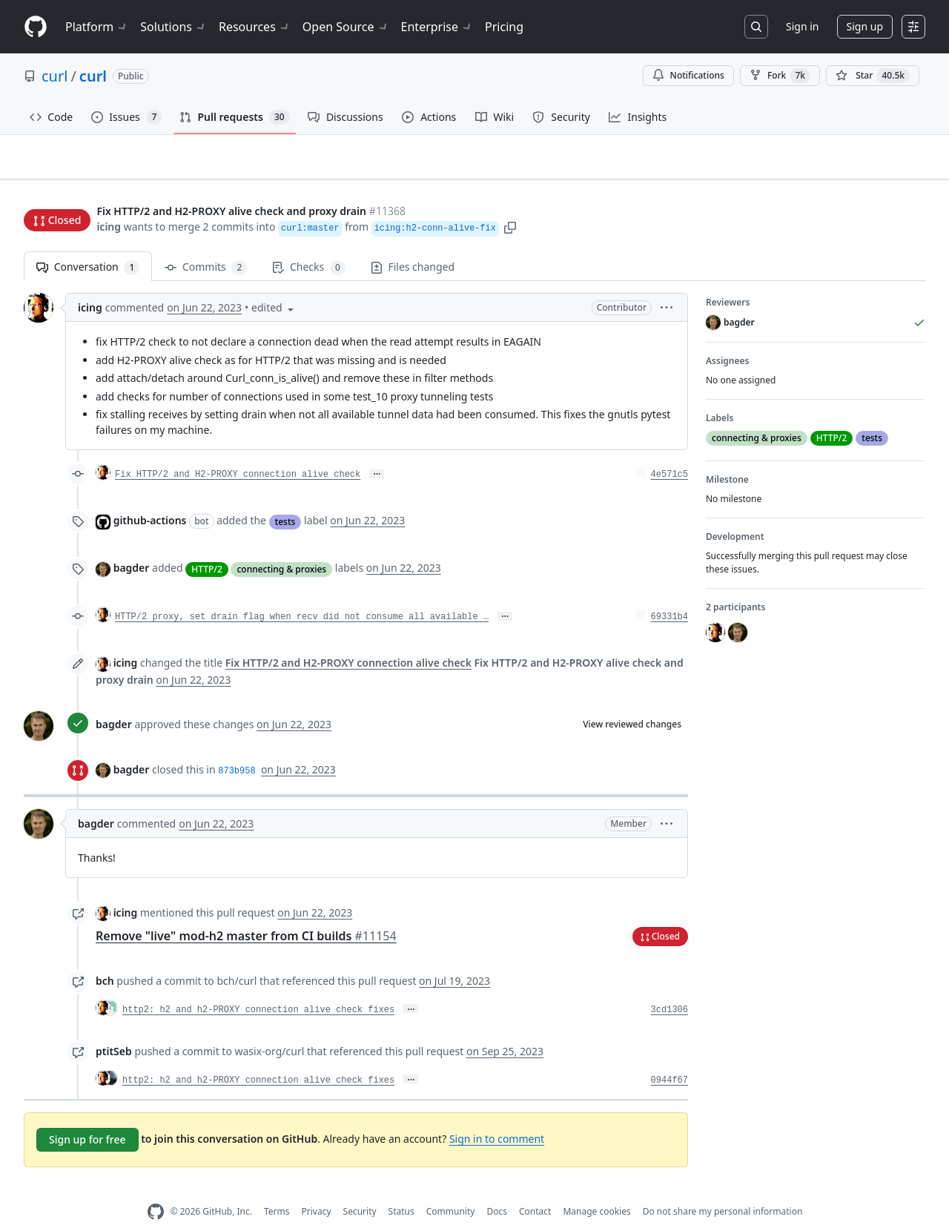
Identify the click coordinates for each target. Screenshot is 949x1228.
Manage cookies (596, 1188)
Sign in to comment (496, 1115)
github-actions (150, 497)
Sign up (865, 26)
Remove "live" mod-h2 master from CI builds (246, 913)
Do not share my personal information (723, 1188)
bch (105, 958)
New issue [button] (879, 167)
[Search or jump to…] (756, 27)
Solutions (173, 27)
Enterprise (437, 27)
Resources (255, 27)
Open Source (345, 27)
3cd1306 (669, 987)
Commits (206, 244)
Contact (535, 1188)
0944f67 (669, 1057)
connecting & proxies (281, 545)
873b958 (236, 747)
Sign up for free (87, 1116)
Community (450, 1188)
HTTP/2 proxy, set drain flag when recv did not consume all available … (302, 594)
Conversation (87, 244)
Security (360, 1188)
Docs (496, 1188)
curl (54, 76)
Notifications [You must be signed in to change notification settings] (688, 75)
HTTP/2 (206, 545)
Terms (277, 1188)
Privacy (316, 1188)
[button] (510, 198)
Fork (780, 75)
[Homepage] (35, 27)
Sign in (802, 26)
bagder (131, 545)
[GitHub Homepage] (156, 1189)
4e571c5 (669, 451)
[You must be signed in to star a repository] (872, 75)
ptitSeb (114, 1028)
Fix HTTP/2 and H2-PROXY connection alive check (237, 451)
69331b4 (669, 594)
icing (108, 198)
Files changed (412, 244)
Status (401, 1188)
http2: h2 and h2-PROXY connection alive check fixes (258, 987)
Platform (96, 27)
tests (285, 498)
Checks (308, 244)
